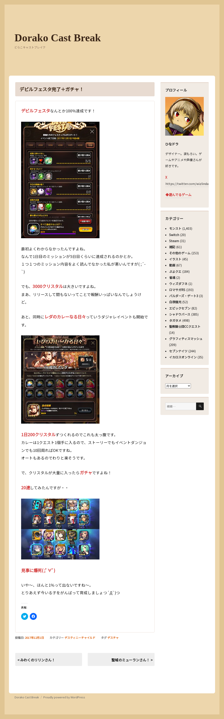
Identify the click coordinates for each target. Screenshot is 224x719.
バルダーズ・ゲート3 (183, 296)
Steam (174, 241)
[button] (60, 180)
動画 (172, 265)
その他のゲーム (179, 253)
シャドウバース (179, 314)
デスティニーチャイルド (79, 638)
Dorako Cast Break (58, 37)
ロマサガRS (177, 290)
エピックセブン (179, 308)
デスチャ (113, 638)
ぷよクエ (175, 271)
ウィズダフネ (178, 283)
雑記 (172, 247)
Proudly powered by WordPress (64, 697)
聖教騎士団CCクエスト (184, 326)
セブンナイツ (178, 351)
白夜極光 (175, 302)
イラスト (175, 259)
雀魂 (172, 277)
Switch (174, 235)
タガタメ (175, 320)
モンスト (175, 228)
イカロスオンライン (183, 357)
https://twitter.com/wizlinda (187, 183)
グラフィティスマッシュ (185, 338)
